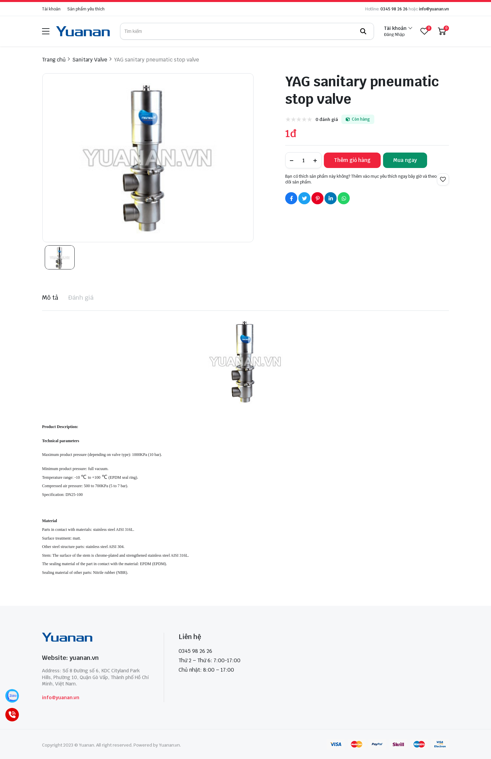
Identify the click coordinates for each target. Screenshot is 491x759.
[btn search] (363, 31)
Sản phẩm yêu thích (86, 9)
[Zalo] (12, 696)
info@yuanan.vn (434, 9)
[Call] (12, 714)
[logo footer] (95, 638)
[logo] (83, 31)
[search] (247, 31)
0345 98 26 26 (394, 9)
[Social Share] (291, 198)
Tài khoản (51, 9)
